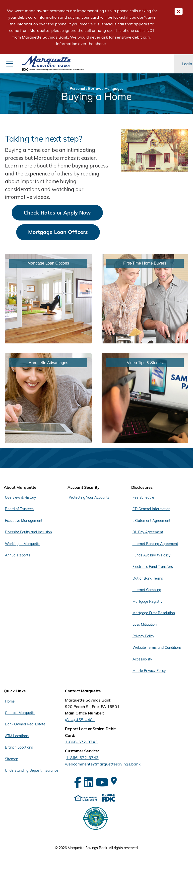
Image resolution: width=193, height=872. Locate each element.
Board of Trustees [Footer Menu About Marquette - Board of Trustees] (19, 509)
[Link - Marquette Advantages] (48, 398)
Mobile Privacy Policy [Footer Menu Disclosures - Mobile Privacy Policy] (149, 670)
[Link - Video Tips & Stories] (145, 398)
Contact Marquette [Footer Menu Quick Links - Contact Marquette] (20, 712)
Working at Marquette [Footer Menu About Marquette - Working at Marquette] (22, 544)
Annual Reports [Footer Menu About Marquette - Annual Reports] (17, 555)
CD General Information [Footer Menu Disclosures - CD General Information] (151, 509)
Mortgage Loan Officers (58, 232)
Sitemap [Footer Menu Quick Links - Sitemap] (11, 759)
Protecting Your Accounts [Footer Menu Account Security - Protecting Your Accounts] (89, 497)
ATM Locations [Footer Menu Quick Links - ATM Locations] (17, 736)
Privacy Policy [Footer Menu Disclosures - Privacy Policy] (143, 636)
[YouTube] (102, 782)
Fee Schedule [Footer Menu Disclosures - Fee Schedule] (143, 497)
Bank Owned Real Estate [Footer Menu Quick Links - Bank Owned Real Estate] (25, 724)
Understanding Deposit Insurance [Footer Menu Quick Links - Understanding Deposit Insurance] (31, 770)
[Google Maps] (114, 780)
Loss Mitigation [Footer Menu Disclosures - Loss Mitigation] (144, 624)
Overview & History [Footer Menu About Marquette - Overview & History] (20, 497)
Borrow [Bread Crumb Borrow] (94, 88)
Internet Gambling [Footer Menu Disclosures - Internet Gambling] (146, 590)
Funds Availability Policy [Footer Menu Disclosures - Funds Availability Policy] (151, 555)
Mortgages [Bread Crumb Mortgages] (113, 88)
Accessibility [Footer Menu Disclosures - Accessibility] (142, 659)
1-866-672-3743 (81, 741)
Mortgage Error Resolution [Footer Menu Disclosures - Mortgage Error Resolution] (153, 613)
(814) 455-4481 (80, 719)
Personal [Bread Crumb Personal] (77, 88)
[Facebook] (77, 782)
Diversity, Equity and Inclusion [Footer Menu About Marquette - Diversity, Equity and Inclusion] (28, 532)
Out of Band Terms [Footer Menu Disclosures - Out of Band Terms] (147, 578)
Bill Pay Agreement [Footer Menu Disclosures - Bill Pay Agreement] (147, 532)
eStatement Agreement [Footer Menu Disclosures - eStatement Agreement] (151, 520)
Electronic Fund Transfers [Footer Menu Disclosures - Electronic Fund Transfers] (152, 566)
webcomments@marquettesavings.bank (102, 764)
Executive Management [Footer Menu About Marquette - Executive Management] (23, 520)
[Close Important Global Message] (178, 11)
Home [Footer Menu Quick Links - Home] (10, 701)
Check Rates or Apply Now (57, 212)
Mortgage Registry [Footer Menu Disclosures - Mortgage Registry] (147, 601)
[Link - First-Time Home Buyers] (145, 298)
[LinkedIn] (88, 782)
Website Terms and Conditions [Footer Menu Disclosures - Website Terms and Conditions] (157, 647)
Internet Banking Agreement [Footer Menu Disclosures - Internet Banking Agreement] (155, 544)
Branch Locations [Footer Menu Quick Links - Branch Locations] (19, 747)
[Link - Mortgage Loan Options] (48, 298)
